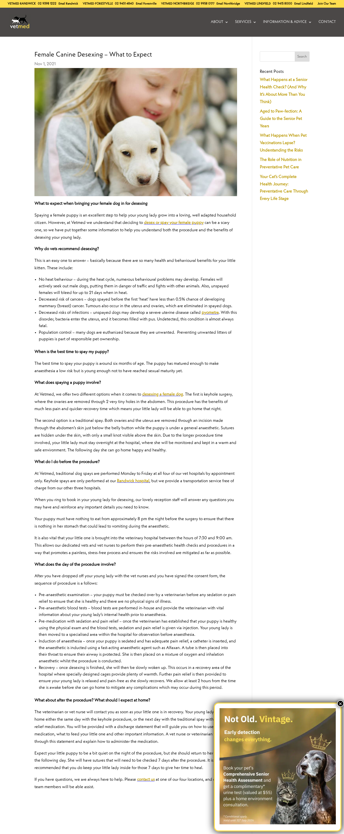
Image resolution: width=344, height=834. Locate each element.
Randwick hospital (133, 481)
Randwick (22, 3)
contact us (146, 779)
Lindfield (257, 3)
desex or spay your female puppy (174, 223)
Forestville (98, 3)
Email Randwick (68, 3)
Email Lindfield (303, 3)
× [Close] (340, 703)
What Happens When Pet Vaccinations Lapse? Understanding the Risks (283, 143)
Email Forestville (146, 3)
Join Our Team (326, 3)
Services (243, 22)
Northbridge (177, 3)
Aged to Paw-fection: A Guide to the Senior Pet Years (281, 118)
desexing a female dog (162, 394)
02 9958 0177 (205, 3)
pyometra (210, 313)
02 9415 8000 (282, 3)
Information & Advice (285, 22)
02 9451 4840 (124, 3)
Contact (327, 22)
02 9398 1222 (47, 3)
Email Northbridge (228, 3)
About (217, 22)
